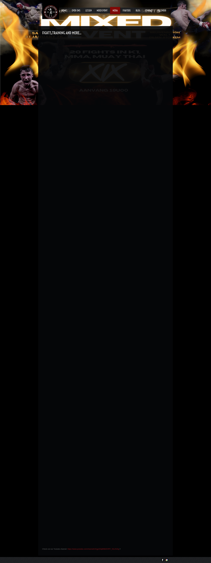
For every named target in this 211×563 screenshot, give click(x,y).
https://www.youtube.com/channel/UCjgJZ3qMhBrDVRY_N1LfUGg (94, 549)
